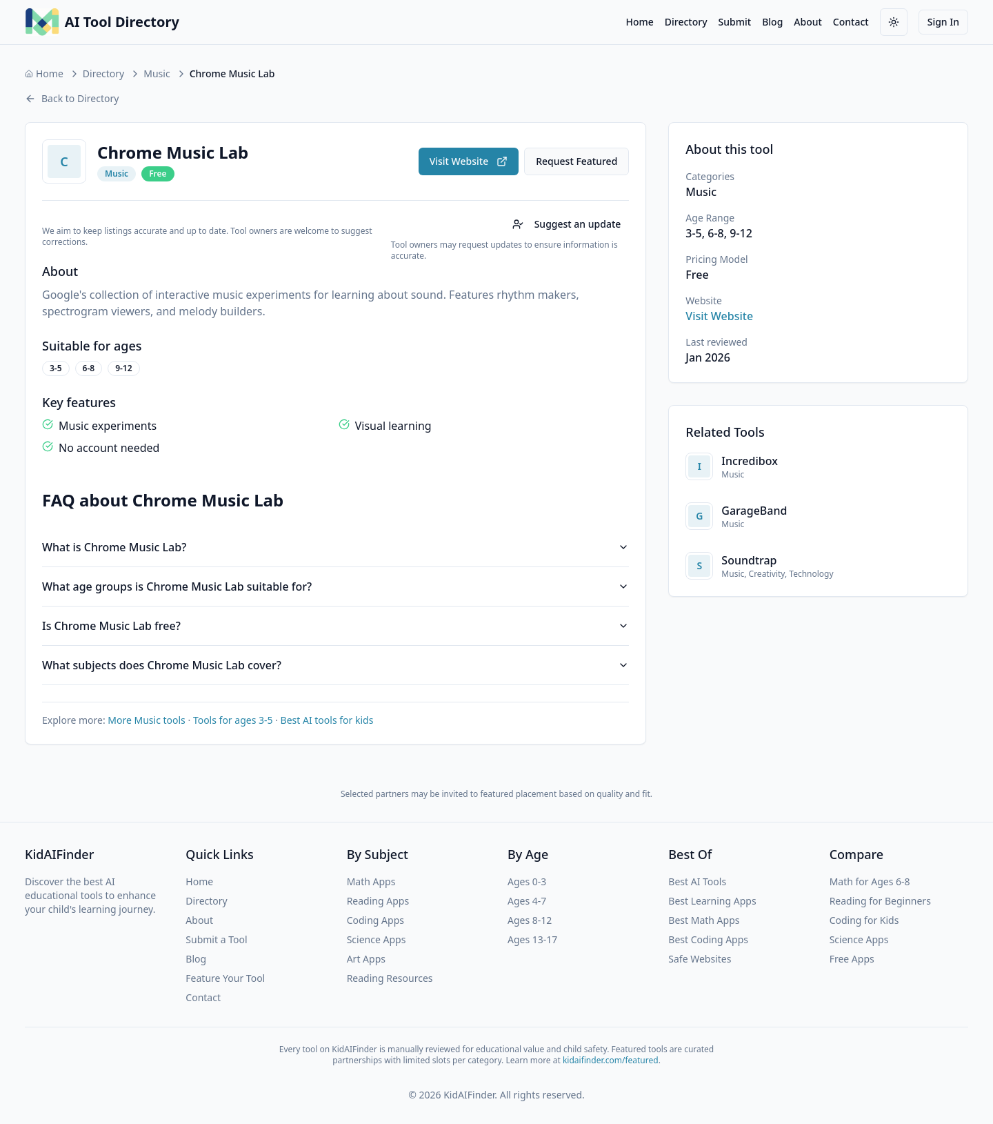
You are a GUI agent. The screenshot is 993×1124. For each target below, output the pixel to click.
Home (639, 21)
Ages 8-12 (530, 920)
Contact (851, 21)
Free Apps (852, 958)
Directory (686, 21)
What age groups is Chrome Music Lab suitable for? (335, 586)
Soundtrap (748, 560)
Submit (735, 21)
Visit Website (469, 161)
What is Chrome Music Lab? (335, 547)
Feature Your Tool (225, 978)
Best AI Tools (697, 881)
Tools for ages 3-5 (233, 720)
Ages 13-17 (532, 939)
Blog (772, 21)
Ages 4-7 (527, 900)
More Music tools (146, 720)
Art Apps (366, 958)
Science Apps (376, 939)
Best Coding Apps (708, 939)
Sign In (943, 21)
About (808, 21)
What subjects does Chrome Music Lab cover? (335, 665)
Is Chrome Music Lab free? (335, 625)
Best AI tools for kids (327, 720)
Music (156, 73)
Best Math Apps (703, 920)
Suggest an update (566, 223)
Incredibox (749, 461)
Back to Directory (72, 98)
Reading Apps (378, 900)
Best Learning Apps (712, 900)
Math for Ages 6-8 (870, 881)
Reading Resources (390, 978)
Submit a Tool (216, 939)
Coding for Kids (864, 920)
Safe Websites (699, 958)
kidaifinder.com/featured (611, 1060)
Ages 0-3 (527, 881)
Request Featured (576, 161)
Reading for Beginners (880, 900)
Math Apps (371, 881)
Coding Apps (375, 920)
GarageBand (754, 510)
